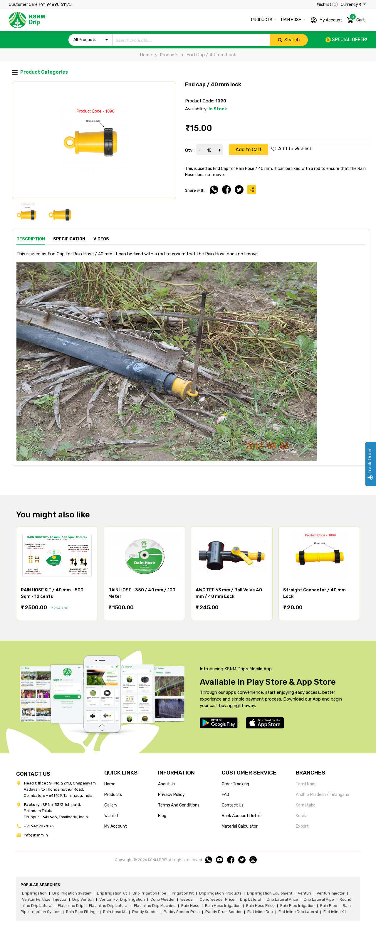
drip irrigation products (220, 893)
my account (115, 826)
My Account (326, 20)
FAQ (225, 794)
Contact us (233, 805)
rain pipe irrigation (297, 905)
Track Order (369, 464)
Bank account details (242, 815)
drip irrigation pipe (149, 893)
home (109, 784)
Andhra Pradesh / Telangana (322, 794)
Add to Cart (248, 149)
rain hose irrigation (223, 905)
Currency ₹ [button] (351, 4)
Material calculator (240, 826)
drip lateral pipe (319, 899)
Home (146, 55)
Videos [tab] (101, 239)
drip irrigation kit (112, 893)
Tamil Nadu (306, 784)
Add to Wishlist (291, 148)
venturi (304, 893)
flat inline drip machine (155, 905)
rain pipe (328, 905)
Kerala (302, 815)
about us (166, 784)
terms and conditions (178, 805)
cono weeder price (217, 899)
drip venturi (83, 899)
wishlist (111, 815)
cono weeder (162, 899)
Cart (356, 19)
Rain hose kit (115, 912)
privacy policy (171, 794)
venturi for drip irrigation (122, 899)
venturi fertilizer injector (44, 899)
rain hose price (260, 905)
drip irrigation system (71, 893)
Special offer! (346, 39)
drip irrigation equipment (269, 893)
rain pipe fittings (82, 912)
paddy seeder (145, 912)
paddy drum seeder (223, 912)
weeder (187, 899)
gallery (111, 805)
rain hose (190, 905)
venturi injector (331, 893)
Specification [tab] (69, 239)
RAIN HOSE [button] (291, 19)
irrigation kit (183, 893)
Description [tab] (30, 239)
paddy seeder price (182, 912)
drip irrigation (34, 893)
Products (165, 55)
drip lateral (250, 899)
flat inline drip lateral (108, 905)
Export (302, 826)
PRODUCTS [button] (262, 19)
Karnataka (305, 805)
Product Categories (40, 72)
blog (162, 815)
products (113, 794)
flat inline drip (70, 905)
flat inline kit (334, 912)
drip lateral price (282, 899)
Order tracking (235, 784)
